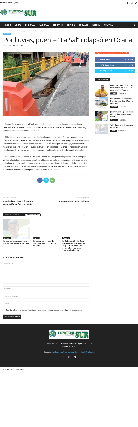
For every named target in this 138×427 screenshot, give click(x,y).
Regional (30, 25)
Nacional (44, 25)
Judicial (96, 25)
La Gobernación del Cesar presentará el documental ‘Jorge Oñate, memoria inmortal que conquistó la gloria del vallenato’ (73, 245)
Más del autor (33, 215)
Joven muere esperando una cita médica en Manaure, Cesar (16, 242)
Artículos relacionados (14, 215)
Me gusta (129, 59)
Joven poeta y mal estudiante (74, 201)
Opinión (71, 25)
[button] (134, 25)
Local (18, 25)
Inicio (8, 25)
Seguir (130, 65)
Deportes (58, 25)
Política (108, 25)
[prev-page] (84, 214)
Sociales (83, 25)
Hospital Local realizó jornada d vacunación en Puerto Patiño (19, 202)
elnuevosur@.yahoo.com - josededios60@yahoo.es (74, 352)
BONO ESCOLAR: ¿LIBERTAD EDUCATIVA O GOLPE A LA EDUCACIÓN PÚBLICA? (121, 87)
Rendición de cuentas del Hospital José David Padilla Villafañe (44, 243)
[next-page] (88, 214)
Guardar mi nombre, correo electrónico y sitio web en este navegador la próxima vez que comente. (44, 310)
